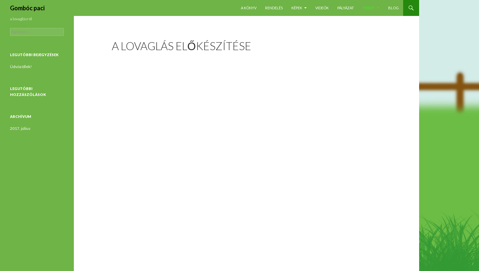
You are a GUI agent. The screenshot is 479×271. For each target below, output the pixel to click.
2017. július (20, 128)
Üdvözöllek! (21, 66)
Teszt (369, 8)
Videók (322, 8)
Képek (296, 8)
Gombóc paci (27, 8)
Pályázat (345, 8)
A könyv (248, 8)
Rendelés (274, 8)
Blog (393, 8)
